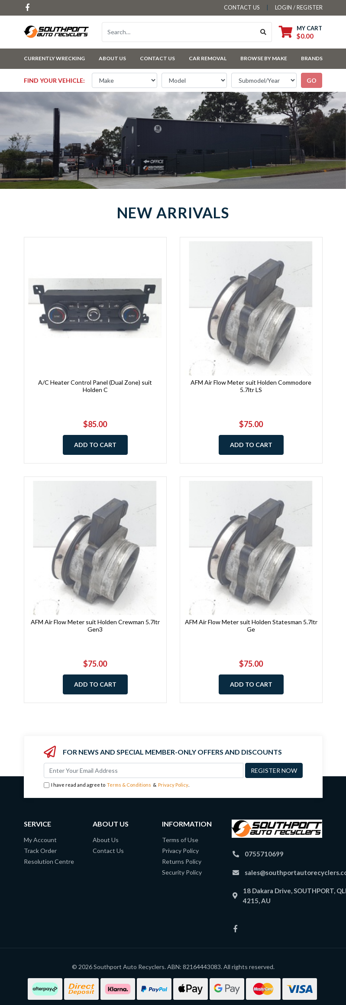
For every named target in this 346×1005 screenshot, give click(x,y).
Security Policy (182, 872)
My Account (40, 839)
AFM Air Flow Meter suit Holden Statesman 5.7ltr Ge (251, 625)
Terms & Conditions (129, 785)
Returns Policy (181, 861)
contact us (242, 7)
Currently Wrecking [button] (54, 58)
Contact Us (157, 58)
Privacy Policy (173, 785)
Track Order (40, 850)
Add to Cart (95, 444)
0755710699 (264, 854)
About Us (112, 58)
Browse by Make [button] (263, 58)
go (312, 80)
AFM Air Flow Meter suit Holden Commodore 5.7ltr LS (251, 386)
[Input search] (178, 32)
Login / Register (299, 7)
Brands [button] (312, 58)
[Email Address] (143, 770)
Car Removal (207, 58)
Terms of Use (180, 839)
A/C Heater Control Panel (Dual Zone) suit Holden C (95, 386)
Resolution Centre (49, 861)
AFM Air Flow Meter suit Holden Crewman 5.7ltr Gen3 (95, 625)
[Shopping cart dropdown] (300, 32)
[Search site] (263, 32)
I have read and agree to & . (116, 785)
